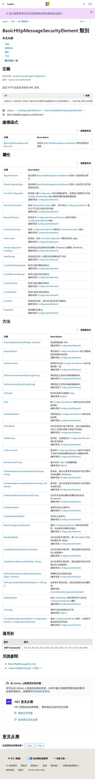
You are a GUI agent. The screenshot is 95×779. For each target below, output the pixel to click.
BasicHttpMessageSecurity (22, 663)
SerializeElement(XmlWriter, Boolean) (20, 549)
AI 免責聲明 (11, 765)
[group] (47, 101)
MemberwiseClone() (13, 462)
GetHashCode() (11, 363)
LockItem (8, 300)
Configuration (45, 193)
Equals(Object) (10, 351)
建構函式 (9, 48)
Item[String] (9, 256)
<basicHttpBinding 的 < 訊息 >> (25, 668)
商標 (20, 769)
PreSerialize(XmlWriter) (14, 516)
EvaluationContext (12, 229)
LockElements (10, 291)
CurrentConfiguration (13, 193)
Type (72, 393)
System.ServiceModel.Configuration (28, 76)
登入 (90, 3)
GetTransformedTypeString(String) (19, 384)
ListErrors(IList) (10, 450)
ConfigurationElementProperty (51, 217)
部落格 (34, 765)
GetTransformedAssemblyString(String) (22, 375)
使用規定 (10, 769)
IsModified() (9, 426)
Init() (6, 402)
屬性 (7, 51)
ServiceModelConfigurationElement (63, 110)
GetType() (8, 393)
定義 (7, 44)
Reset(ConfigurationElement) (17, 525)
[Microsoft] (48, 4)
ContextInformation (69, 229)
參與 (45, 765)
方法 (7, 55)
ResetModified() (11, 537)
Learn (5, 21)
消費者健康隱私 (70, 765)
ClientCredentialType (13, 184)
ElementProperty (11, 217)
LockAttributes (10, 283)
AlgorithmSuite (11, 175)
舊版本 (24, 765)
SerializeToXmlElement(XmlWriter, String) (22, 561)
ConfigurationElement (29, 110)
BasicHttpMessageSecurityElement (60, 143)
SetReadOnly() (10, 597)
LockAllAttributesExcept (15, 265)
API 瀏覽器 (23, 21)
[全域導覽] (3, 4)
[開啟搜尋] (84, 4)
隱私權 (54, 765)
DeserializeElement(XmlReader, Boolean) (22, 342)
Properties (8, 309)
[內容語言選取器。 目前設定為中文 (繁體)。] (14, 758)
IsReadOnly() (9, 438)
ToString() (8, 609)
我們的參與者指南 (40, 691)
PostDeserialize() (11, 507)
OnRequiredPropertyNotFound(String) (21, 495)
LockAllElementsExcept (14, 274)
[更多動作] (90, 21)
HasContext (9, 238)
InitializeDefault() (11, 414)
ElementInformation (13, 205)
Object (10, 110)
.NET (13, 21)
